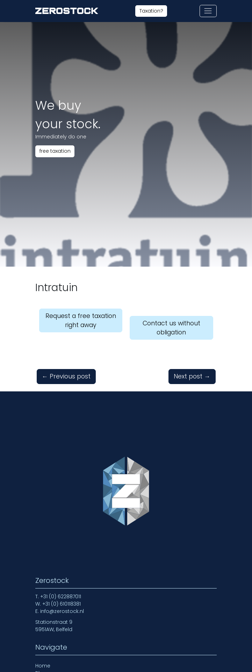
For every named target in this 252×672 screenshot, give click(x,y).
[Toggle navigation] (208, 11)
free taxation (55, 150)
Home (42, 665)
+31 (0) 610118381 (61, 603)
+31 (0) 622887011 (60, 596)
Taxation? (151, 10)
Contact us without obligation (171, 328)
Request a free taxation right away (80, 320)
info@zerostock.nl (62, 611)
